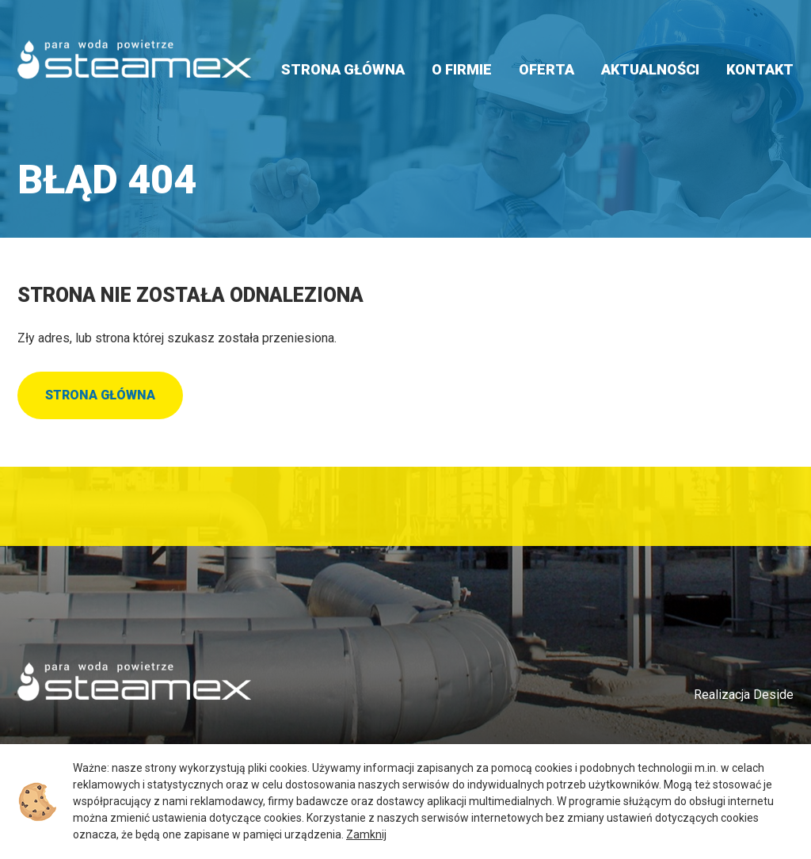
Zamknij (366, 834)
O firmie (462, 69)
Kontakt (760, 69)
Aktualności (650, 69)
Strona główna (343, 69)
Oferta (546, 69)
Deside (773, 694)
